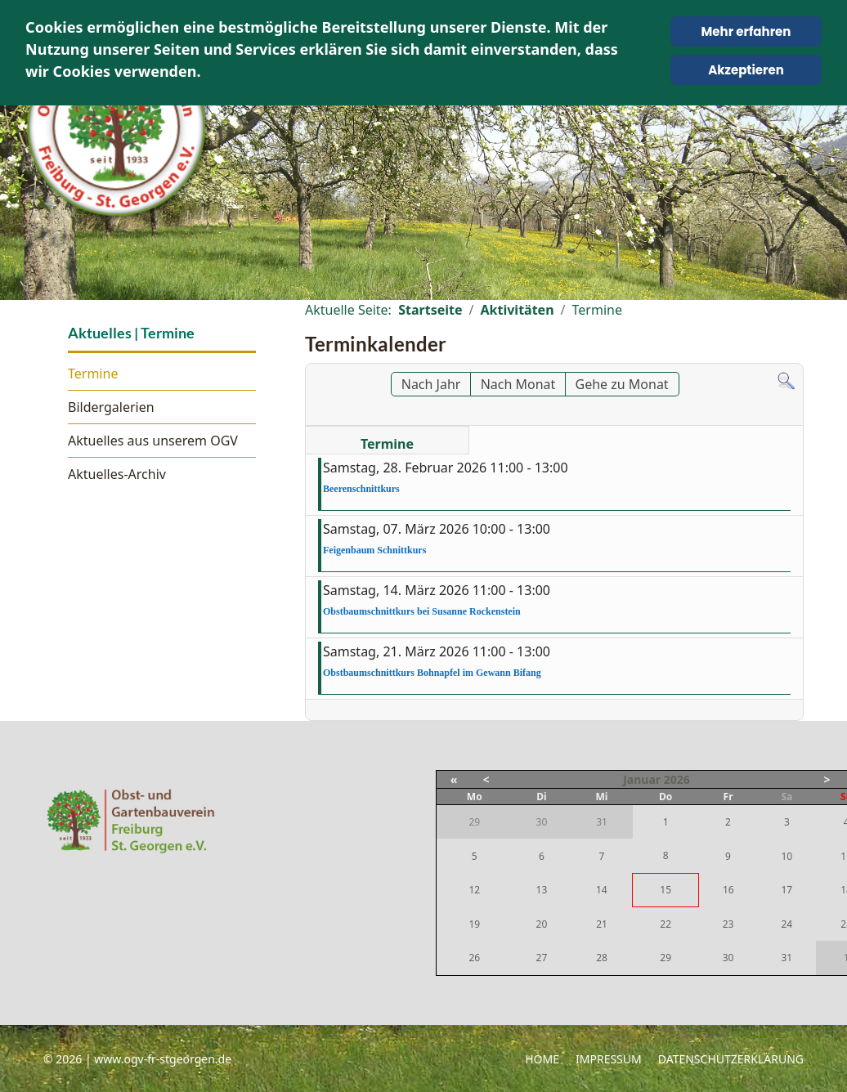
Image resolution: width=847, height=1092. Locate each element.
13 (542, 890)
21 (601, 924)
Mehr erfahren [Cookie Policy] (746, 31)
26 (474, 957)
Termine (93, 374)
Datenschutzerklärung (731, 1059)
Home (542, 1059)
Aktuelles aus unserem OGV (153, 441)
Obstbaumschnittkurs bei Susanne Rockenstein (422, 611)
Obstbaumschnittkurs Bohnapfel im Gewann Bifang (432, 672)
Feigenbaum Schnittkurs (374, 550)
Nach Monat (518, 384)
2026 (677, 779)
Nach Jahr (431, 384)
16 (728, 890)
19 (474, 924)
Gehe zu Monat (622, 384)
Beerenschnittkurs (361, 489)
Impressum (609, 1059)
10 (786, 856)
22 (665, 924)
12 (474, 890)
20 (542, 924)
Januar (642, 779)
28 (601, 957)
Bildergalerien (111, 407)
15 (665, 890)
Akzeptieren (746, 69)
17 (786, 890)
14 (601, 890)
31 (786, 957)
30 (728, 957)
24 (786, 924)
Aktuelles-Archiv (117, 474)
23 (728, 924)
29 (665, 957)
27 (542, 957)
